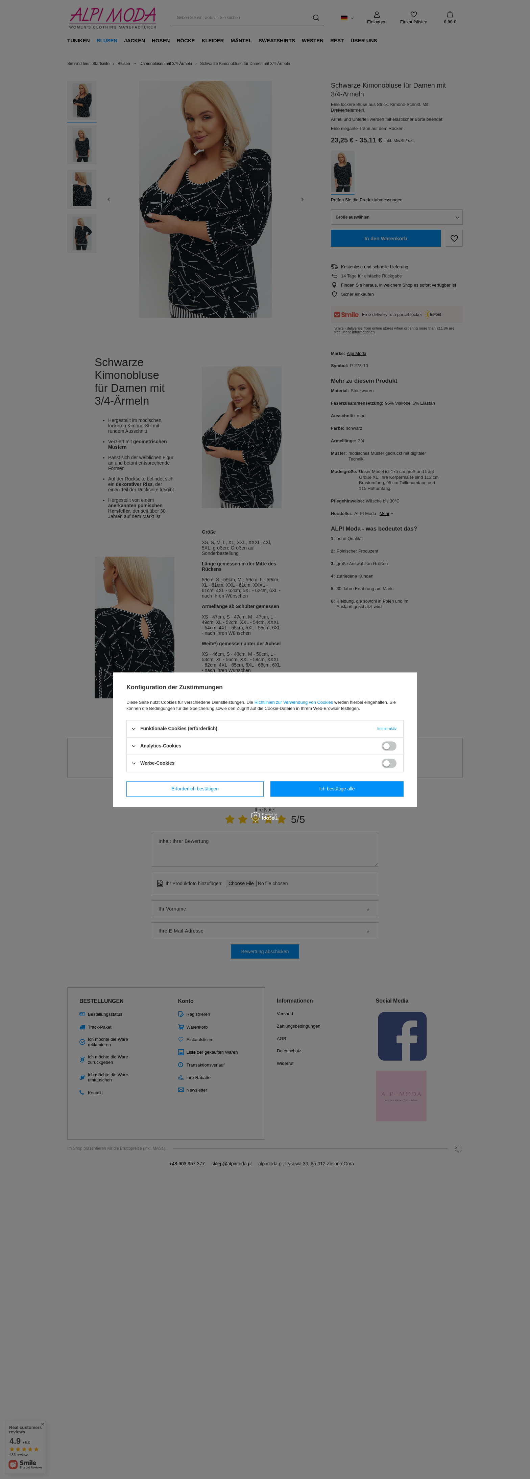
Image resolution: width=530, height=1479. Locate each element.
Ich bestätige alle (337, 788)
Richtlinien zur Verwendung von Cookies (294, 702)
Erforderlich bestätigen (195, 788)
